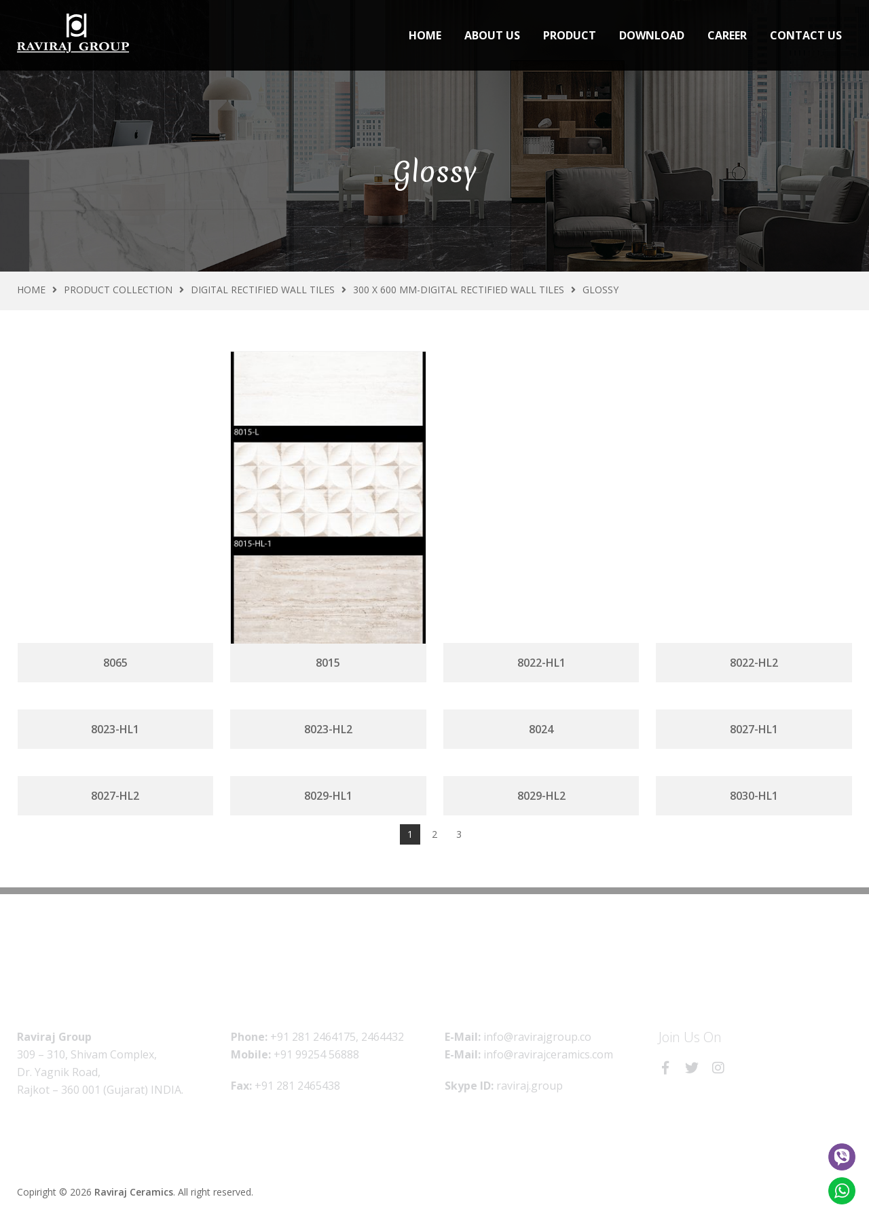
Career (727, 35)
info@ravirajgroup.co (537, 1036)
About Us (492, 35)
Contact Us (806, 35)
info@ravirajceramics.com (548, 1054)
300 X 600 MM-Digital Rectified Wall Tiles (458, 289)
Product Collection (118, 289)
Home (425, 35)
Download (651, 35)
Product (569, 35)
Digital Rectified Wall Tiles (263, 289)
